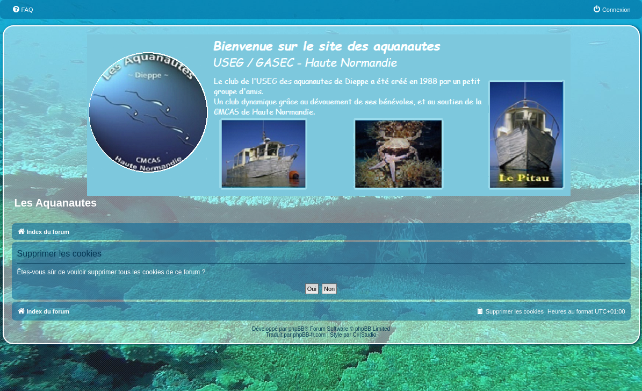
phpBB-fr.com (309, 335)
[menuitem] (22, 9)
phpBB (296, 329)
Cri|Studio (365, 335)
